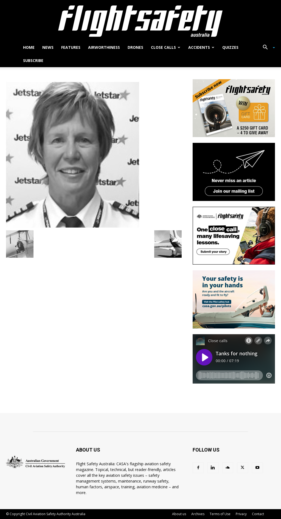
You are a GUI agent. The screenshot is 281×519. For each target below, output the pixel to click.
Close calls (165, 47)
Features (70, 47)
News (48, 47)
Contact (258, 514)
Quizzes (230, 47)
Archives (197, 514)
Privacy (241, 514)
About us (179, 514)
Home (29, 47)
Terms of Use (220, 514)
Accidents (201, 47)
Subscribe (33, 60)
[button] (266, 47)
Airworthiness (104, 47)
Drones (135, 47)
